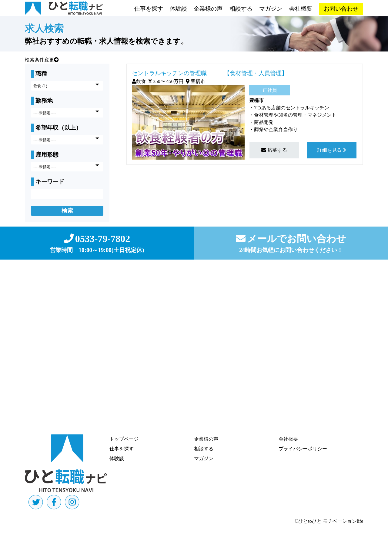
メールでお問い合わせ (291, 238)
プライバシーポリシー (303, 448)
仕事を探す (148, 8)
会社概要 (300, 8)
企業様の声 (208, 8)
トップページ (124, 439)
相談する (241, 8)
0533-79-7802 (97, 238)
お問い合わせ (341, 8)
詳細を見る (331, 150)
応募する (274, 150)
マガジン (270, 8)
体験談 (178, 8)
